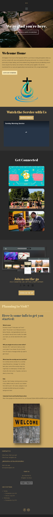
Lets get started (9, 75)
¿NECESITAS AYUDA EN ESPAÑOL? (26, 34)
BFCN (26, 4)
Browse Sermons (27, 120)
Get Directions (26, 485)
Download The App (26, 295)
